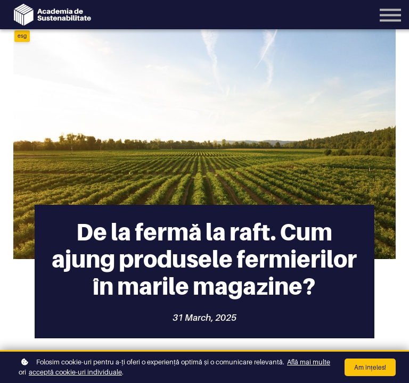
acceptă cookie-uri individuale (75, 372)
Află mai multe (308, 362)
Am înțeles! (370, 367)
